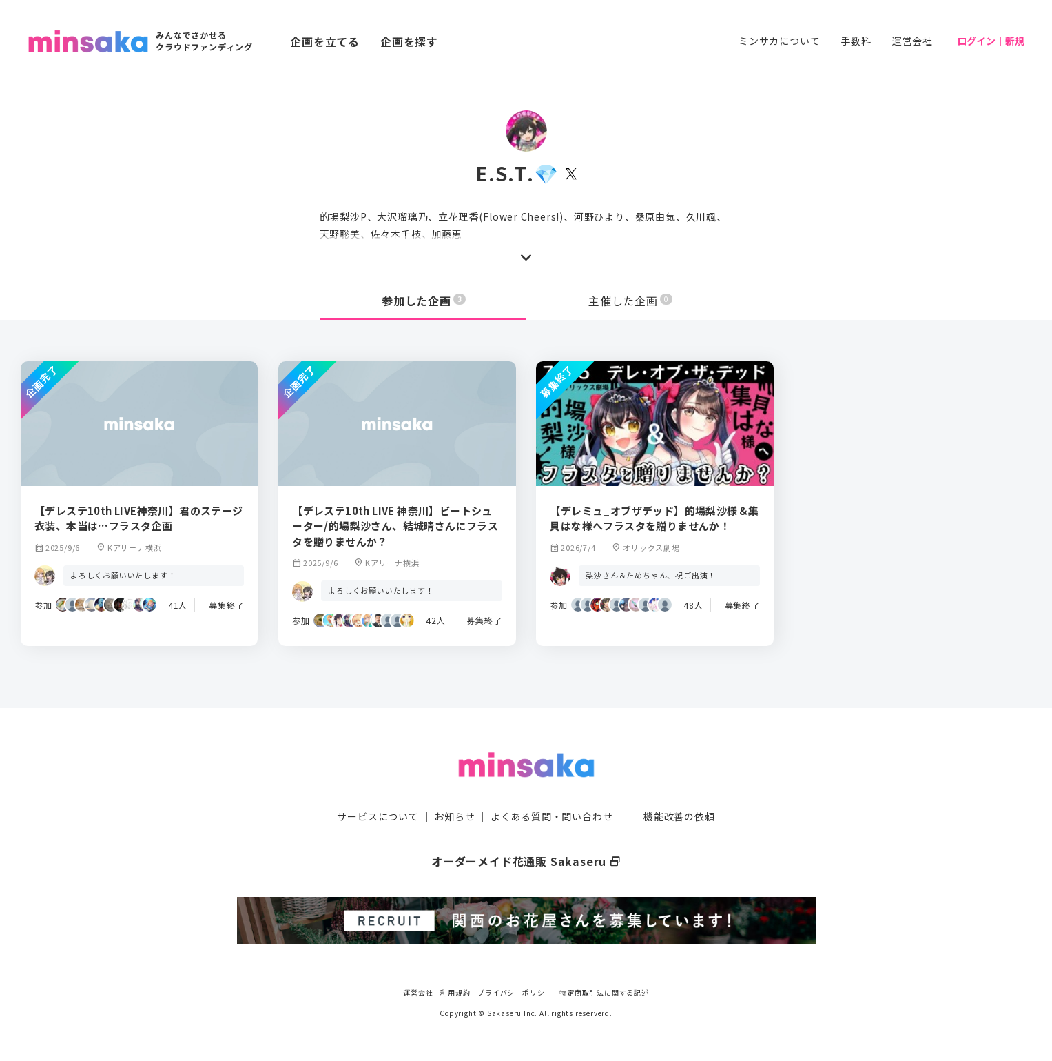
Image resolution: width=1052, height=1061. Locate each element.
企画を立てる (325, 41)
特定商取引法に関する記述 (604, 992)
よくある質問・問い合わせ (552, 815)
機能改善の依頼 (679, 815)
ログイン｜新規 (990, 41)
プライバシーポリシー (514, 992)
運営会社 (912, 41)
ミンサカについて (779, 41)
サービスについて (377, 815)
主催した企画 (630, 300)
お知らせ (454, 815)
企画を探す (409, 41)
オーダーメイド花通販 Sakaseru (526, 860)
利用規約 (455, 992)
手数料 (855, 41)
